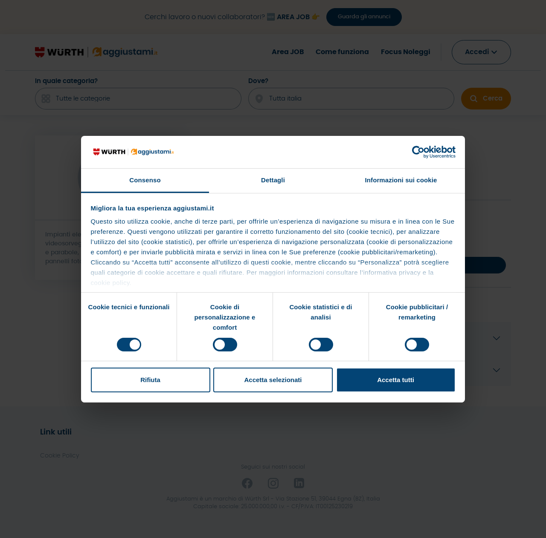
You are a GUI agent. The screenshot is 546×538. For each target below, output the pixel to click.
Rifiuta (150, 379)
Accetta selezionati (273, 379)
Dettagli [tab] (273, 180)
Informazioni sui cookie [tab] (401, 180)
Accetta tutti (395, 379)
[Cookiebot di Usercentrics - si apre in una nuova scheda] (418, 152)
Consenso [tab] (144, 180)
